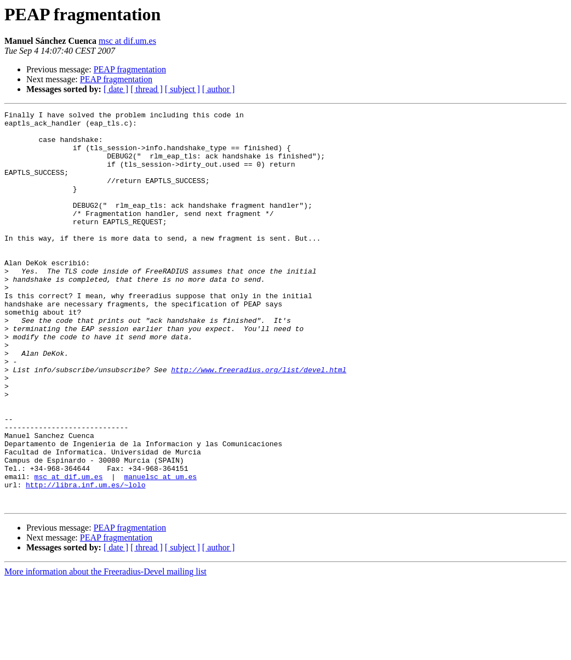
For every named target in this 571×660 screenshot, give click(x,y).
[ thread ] (146, 89)
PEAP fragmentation (130, 69)
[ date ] (116, 89)
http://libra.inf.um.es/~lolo (85, 560)
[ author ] (218, 89)
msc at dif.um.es (127, 40)
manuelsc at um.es (160, 550)
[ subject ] (182, 89)
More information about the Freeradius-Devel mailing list (105, 650)
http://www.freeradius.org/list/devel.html (258, 422)
